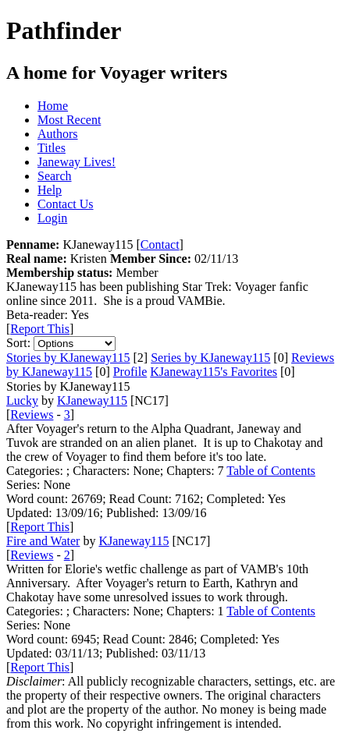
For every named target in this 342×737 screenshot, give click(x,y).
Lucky (22, 400)
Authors (57, 133)
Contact (160, 244)
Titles (51, 147)
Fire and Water (43, 540)
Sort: (18, 342)
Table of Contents (270, 470)
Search (54, 175)
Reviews (31, 414)
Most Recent (69, 119)
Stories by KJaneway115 (68, 357)
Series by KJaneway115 (210, 357)
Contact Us (65, 204)
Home (52, 105)
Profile (130, 371)
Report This (39, 328)
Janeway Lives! (76, 161)
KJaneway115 (92, 400)
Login (52, 218)
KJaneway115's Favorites (213, 371)
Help (49, 190)
